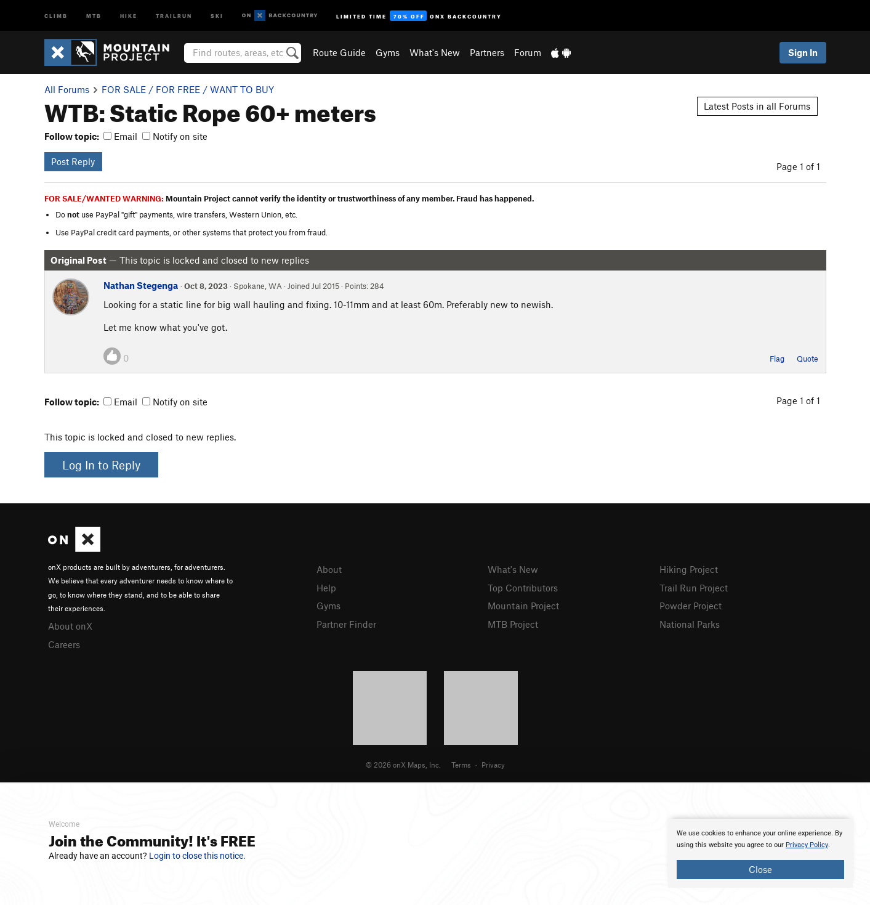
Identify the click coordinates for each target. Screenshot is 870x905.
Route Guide (339, 52)
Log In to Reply (101, 465)
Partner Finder (346, 624)
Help (326, 587)
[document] (760, 853)
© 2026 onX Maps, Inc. (403, 764)
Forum (527, 52)
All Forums (66, 89)
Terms (461, 764)
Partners (487, 52)
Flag (777, 358)
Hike (128, 15)
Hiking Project (688, 569)
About (329, 569)
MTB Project (513, 624)
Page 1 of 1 (798, 166)
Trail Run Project (693, 587)
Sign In (803, 52)
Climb (56, 15)
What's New (434, 52)
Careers (64, 644)
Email (120, 136)
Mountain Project (523, 605)
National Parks (689, 624)
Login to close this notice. (197, 856)
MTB (94, 15)
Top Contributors (523, 587)
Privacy (493, 764)
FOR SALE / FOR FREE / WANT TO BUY (188, 89)
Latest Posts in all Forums (757, 106)
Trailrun (174, 15)
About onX (70, 625)
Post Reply (73, 161)
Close (760, 869)
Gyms (388, 52)
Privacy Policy (807, 845)
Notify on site (174, 136)
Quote (807, 358)
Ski (217, 15)
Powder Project (690, 605)
